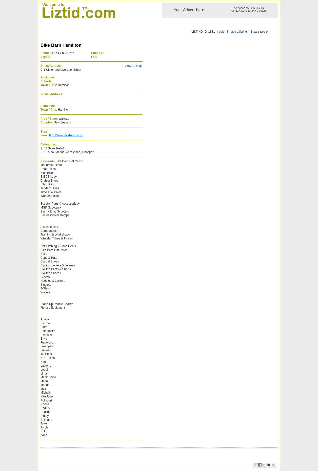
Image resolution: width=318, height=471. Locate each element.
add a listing (239, 31)
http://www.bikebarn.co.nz (66, 135)
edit (221, 31)
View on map (133, 66)
